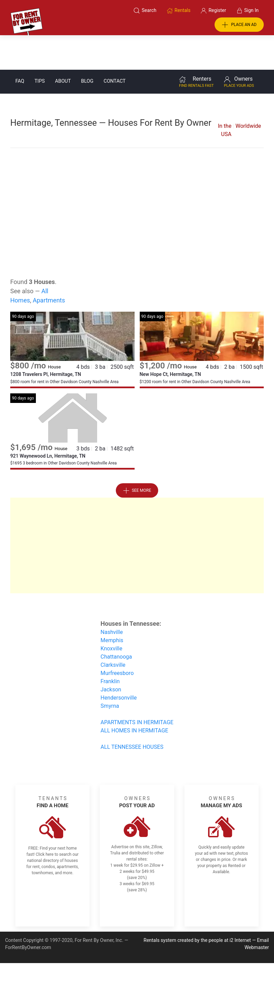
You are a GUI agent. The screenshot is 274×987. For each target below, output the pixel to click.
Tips (40, 47)
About (63, 47)
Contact (114, 47)
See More (137, 456)
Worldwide (248, 91)
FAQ (19, 47)
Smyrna (109, 671)
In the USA (225, 95)
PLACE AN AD (239, 25)
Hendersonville (118, 663)
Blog (87, 47)
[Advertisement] (137, 165)
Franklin (110, 647)
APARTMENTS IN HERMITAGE (136, 688)
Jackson (110, 655)
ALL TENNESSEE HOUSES (131, 712)
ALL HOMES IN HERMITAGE (134, 696)
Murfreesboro (117, 638)
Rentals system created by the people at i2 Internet (197, 905)
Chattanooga (116, 622)
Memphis (111, 606)
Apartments (49, 265)
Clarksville (112, 630)
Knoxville (111, 614)
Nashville (111, 597)
